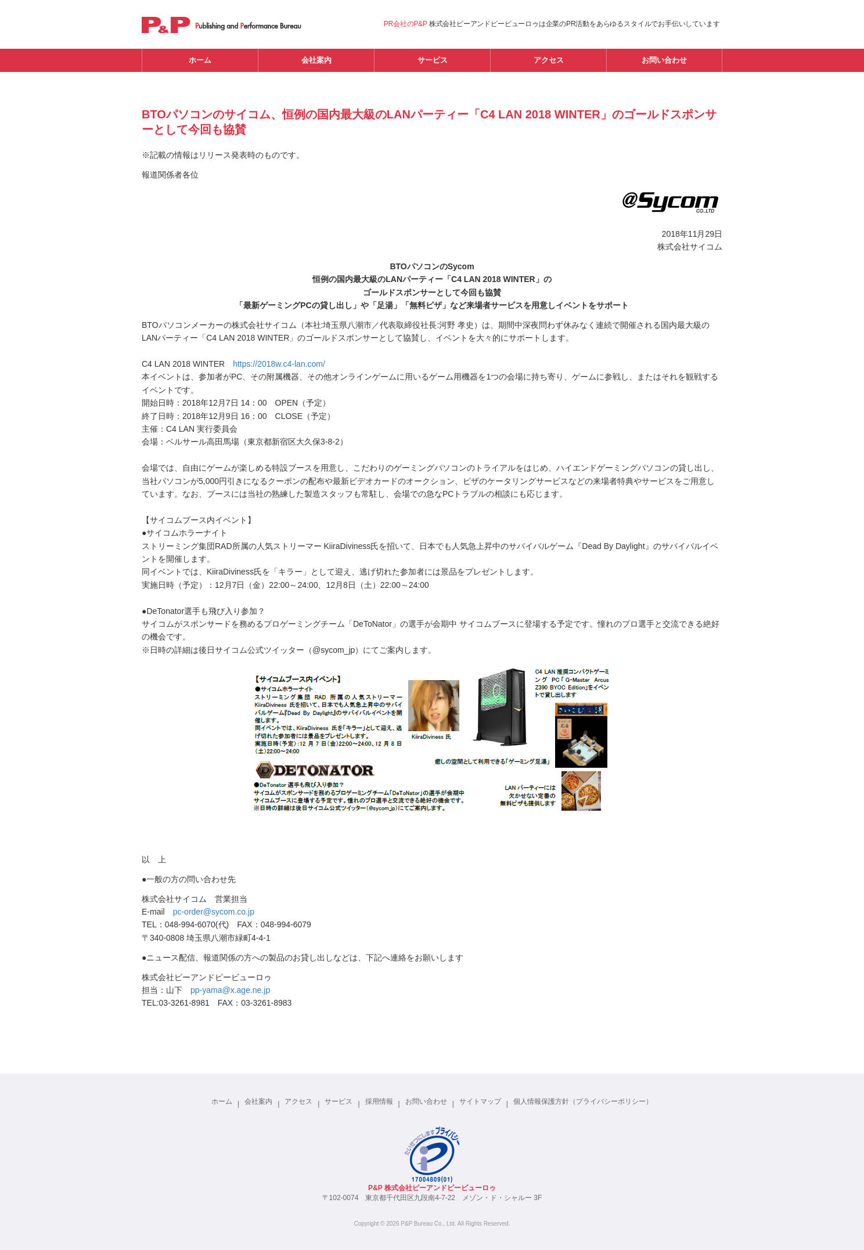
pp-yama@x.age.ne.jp (230, 990)
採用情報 (379, 1101)
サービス (432, 60)
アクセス (549, 60)
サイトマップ (480, 1101)
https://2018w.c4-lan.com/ (279, 364)
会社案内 (316, 60)
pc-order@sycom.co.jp (213, 911)
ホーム (200, 60)
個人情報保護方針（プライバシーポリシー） (583, 1101)
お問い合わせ (664, 60)
